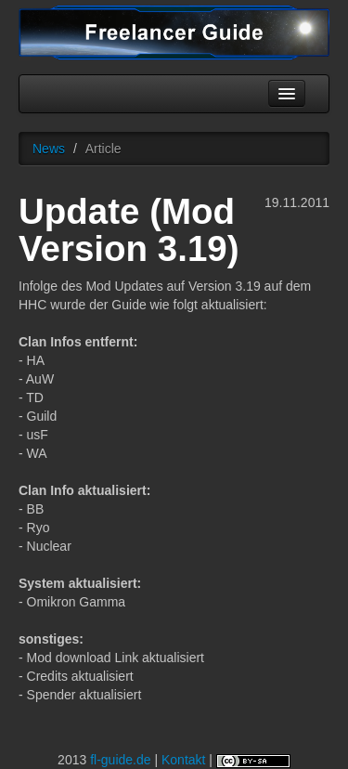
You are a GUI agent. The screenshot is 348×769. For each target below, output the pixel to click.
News (48, 148)
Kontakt (183, 759)
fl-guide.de (120, 759)
